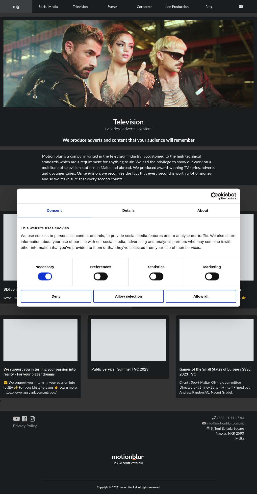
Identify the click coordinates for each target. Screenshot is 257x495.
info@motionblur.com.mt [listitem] (223, 423)
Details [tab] (128, 210)
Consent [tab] (54, 210)
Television (80, 6)
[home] (16, 6)
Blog (209, 6)
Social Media (48, 6)
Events (112, 6)
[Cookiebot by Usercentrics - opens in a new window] (214, 196)
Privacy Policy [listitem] (25, 425)
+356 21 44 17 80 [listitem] (228, 418)
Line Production (177, 6)
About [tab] (202, 210)
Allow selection (128, 296)
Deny (56, 296)
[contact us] (241, 6)
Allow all (200, 296)
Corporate (144, 6)
